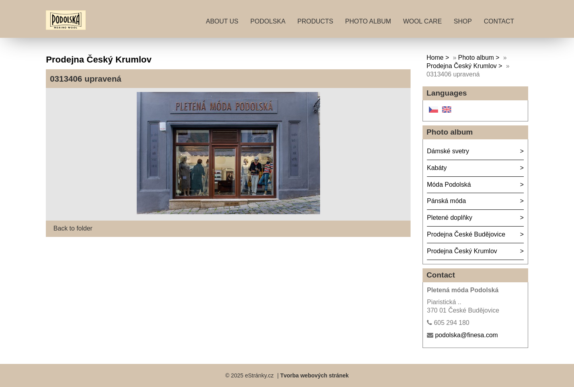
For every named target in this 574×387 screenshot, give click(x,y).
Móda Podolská (449, 184)
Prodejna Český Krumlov (462, 66)
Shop (463, 21)
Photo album (368, 21)
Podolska (267, 21)
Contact (499, 21)
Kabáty (437, 167)
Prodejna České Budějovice (466, 234)
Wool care (422, 21)
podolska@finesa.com (466, 335)
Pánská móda (446, 200)
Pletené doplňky (449, 217)
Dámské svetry (448, 151)
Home (435, 57)
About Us (222, 21)
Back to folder (72, 228)
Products (315, 21)
